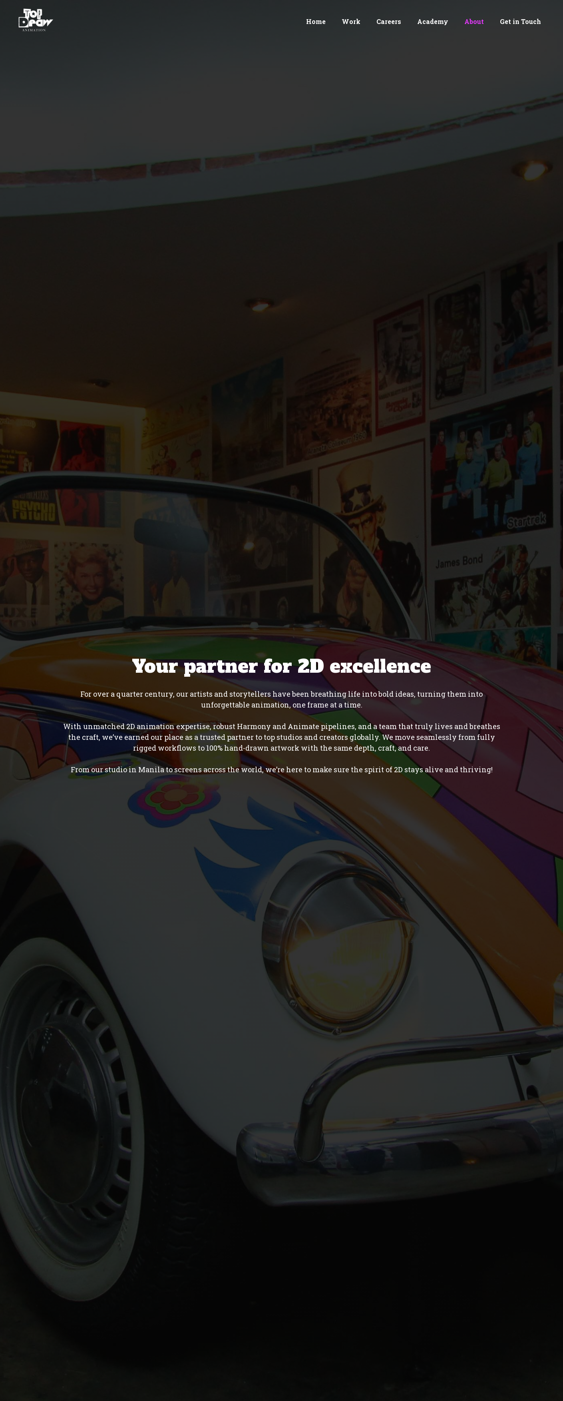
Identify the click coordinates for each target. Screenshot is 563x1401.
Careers (388, 21)
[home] (34, 20)
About (474, 21)
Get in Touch (520, 21)
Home (316, 21)
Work (351, 21)
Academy (432, 21)
